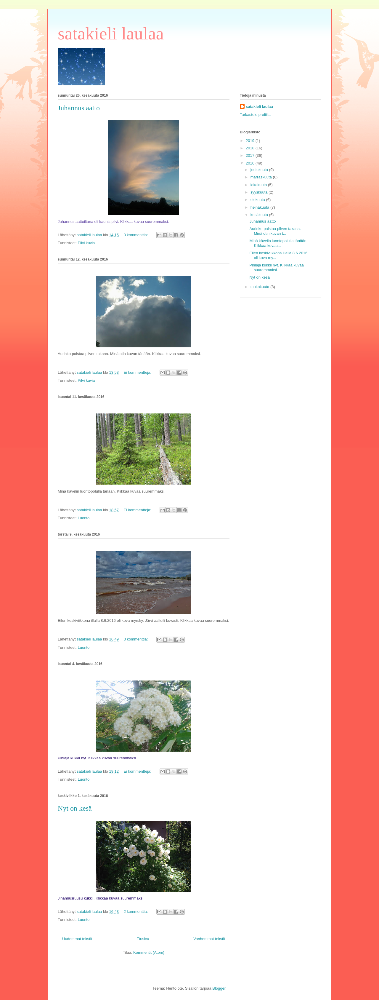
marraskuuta (261, 177)
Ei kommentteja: (138, 372)
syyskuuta (259, 192)
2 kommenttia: (136, 911)
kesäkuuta (259, 215)
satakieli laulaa (111, 33)
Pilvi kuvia (86, 243)
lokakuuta (259, 185)
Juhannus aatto (79, 108)
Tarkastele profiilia (255, 114)
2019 (251, 140)
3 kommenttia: (136, 235)
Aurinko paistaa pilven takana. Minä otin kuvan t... (275, 231)
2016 (251, 163)
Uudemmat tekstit (77, 939)
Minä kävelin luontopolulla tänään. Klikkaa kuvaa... (278, 243)
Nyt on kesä (75, 808)
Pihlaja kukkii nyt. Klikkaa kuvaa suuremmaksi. (276, 267)
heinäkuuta (260, 207)
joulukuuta (259, 169)
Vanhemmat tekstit (209, 939)
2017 (251, 155)
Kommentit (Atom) (148, 952)
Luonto (83, 518)
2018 (251, 148)
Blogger (218, 988)
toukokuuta (260, 287)
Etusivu (142, 939)
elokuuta (258, 199)
